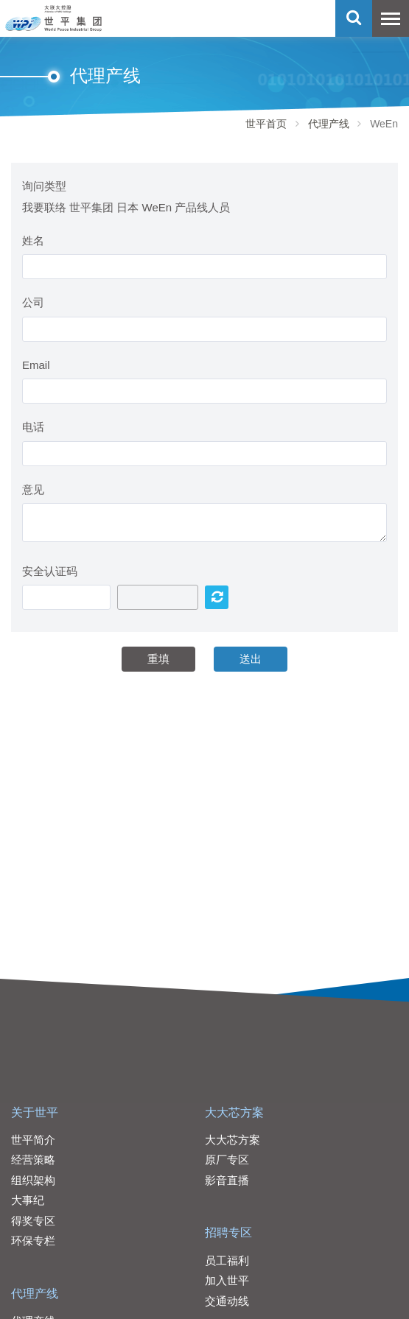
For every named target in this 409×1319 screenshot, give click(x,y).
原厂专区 (227, 1159)
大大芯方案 (234, 1112)
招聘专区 (228, 1232)
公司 (33, 302)
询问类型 (44, 186)
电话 (33, 427)
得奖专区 (33, 1220)
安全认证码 (49, 571)
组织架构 (33, 1180)
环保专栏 (33, 1240)
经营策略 (33, 1159)
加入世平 (227, 1280)
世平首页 (266, 124)
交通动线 (227, 1301)
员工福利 (227, 1260)
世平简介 (33, 1139)
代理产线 (328, 124)
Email (36, 365)
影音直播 (227, 1180)
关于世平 (34, 1112)
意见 (33, 489)
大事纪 (27, 1200)
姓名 (33, 240)
